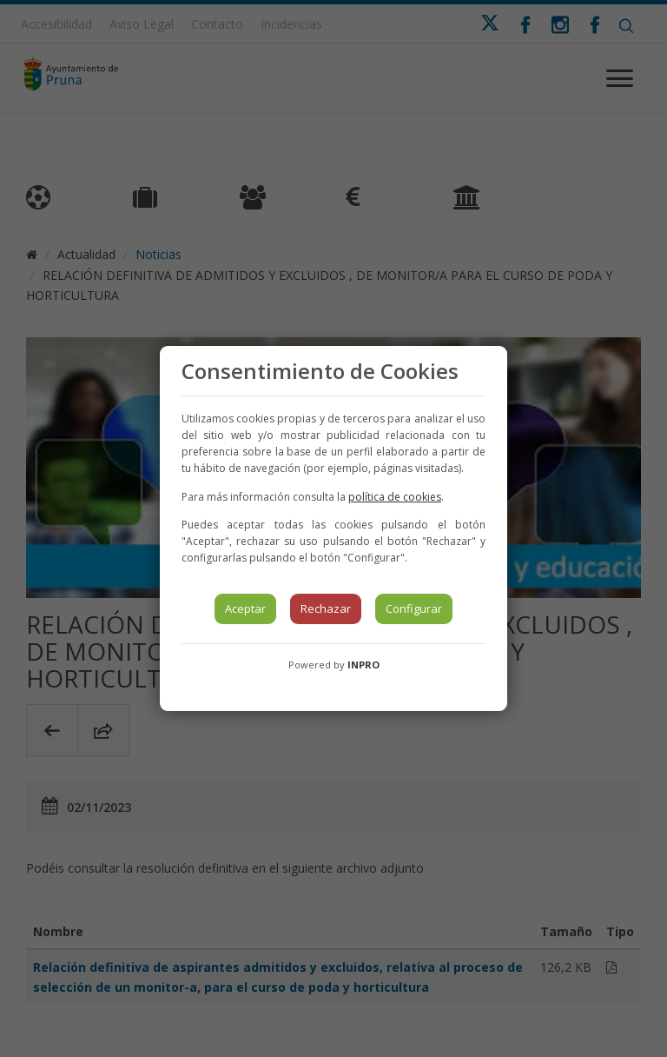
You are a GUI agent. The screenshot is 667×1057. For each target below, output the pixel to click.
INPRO (363, 664)
